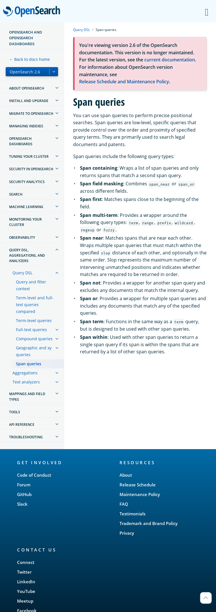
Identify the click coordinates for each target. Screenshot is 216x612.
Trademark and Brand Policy (149, 523)
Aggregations (25, 373)
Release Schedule (138, 484)
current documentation (169, 60)
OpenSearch (33, 12)
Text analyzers (26, 382)
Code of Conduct (34, 475)
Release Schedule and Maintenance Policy (124, 81)
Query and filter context (31, 285)
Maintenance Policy (140, 494)
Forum (23, 484)
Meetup (25, 601)
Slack (22, 504)
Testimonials (132, 513)
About (126, 475)
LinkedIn (26, 581)
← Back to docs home (29, 59)
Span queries (28, 363)
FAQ (124, 504)
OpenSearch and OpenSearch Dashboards (25, 38)
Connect (25, 562)
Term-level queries (34, 320)
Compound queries (34, 338)
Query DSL (22, 272)
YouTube (26, 591)
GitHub (24, 494)
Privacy (127, 533)
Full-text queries (31, 329)
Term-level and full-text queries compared (35, 304)
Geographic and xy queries (34, 351)
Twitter (24, 572)
